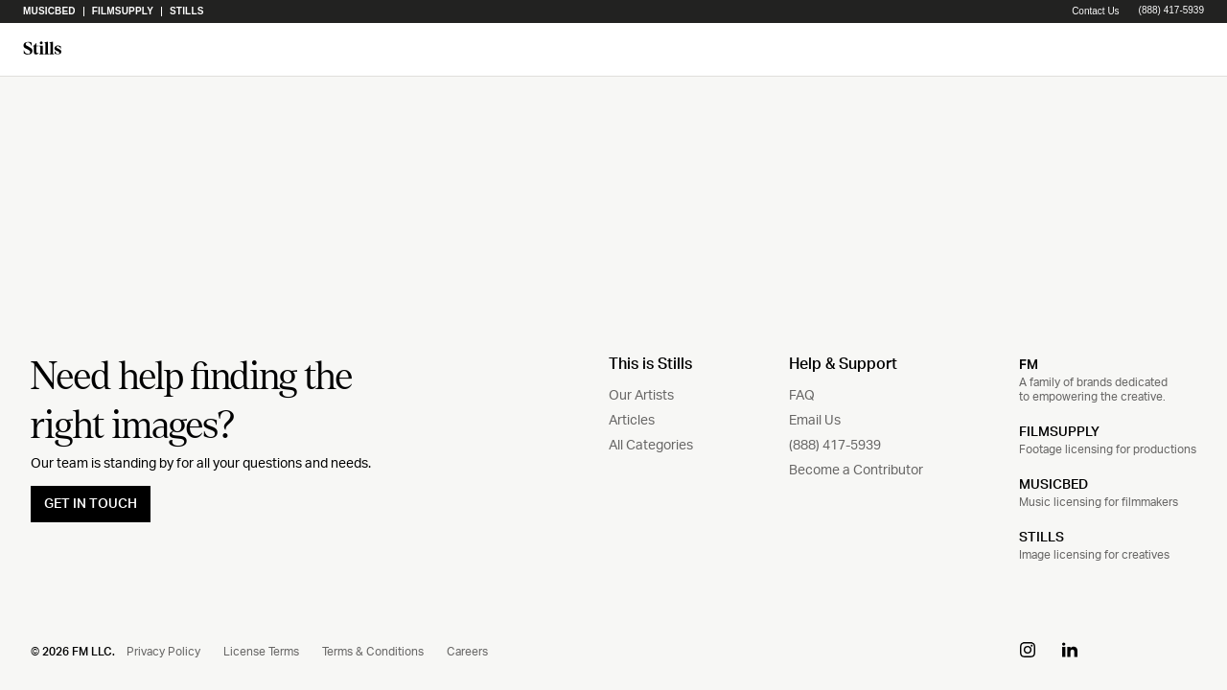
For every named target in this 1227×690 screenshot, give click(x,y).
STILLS (1041, 537)
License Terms (261, 651)
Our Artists (641, 395)
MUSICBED (1053, 485)
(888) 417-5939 (1171, 10)
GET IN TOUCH (90, 504)
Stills (187, 11)
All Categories (651, 445)
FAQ (802, 395)
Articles (632, 420)
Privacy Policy (163, 651)
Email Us (815, 420)
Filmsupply (122, 11)
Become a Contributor (856, 470)
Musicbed (49, 11)
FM (1028, 364)
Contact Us (1095, 11)
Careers (467, 651)
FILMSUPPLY (1059, 432)
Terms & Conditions (373, 651)
